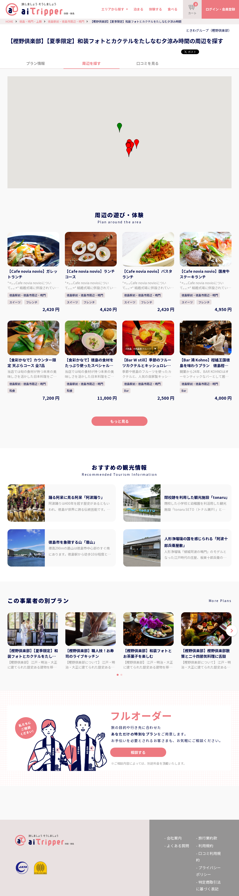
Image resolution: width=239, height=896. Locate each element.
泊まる (138, 9)
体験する (155, 9)
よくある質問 (178, 845)
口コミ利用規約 (208, 856)
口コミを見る (147, 63)
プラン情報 (35, 63)
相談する (138, 752)
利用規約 (205, 845)
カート (193, 8)
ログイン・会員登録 (220, 9)
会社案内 (174, 838)
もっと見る (119, 421)
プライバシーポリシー (208, 871)
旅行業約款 (207, 838)
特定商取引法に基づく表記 (208, 885)
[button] (131, 146)
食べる (172, 9)
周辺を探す (91, 63)
